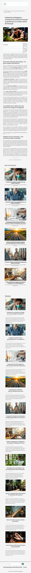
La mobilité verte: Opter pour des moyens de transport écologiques (13, 48)
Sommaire (6, 44)
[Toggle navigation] (4, 4)
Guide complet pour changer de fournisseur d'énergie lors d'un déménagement (15, 283)
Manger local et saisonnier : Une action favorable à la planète (12, 49)
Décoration (19, 567)
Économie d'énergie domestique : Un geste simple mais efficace (13, 46)
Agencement (12, 567)
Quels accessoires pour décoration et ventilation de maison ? (15, 494)
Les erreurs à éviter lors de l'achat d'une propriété (15, 545)
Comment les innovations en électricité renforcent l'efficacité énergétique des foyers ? (15, 223)
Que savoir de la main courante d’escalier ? (15, 520)
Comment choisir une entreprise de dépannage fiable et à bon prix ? (15, 263)
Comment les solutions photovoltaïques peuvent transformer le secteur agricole (15, 243)
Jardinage (6, 567)
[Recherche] (14, 564)
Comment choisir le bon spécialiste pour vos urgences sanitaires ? (15, 203)
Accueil (4, 9)
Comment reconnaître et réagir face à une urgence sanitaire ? (15, 183)
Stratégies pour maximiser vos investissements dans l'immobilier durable (15, 469)
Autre (7, 9)
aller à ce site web (8, 133)
